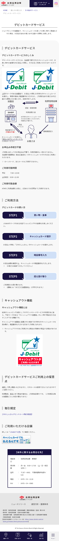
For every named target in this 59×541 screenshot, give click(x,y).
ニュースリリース (18, 504)
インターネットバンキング (40, 3)
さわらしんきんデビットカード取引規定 (16, 414)
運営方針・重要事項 (39, 504)
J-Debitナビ (14, 432)
